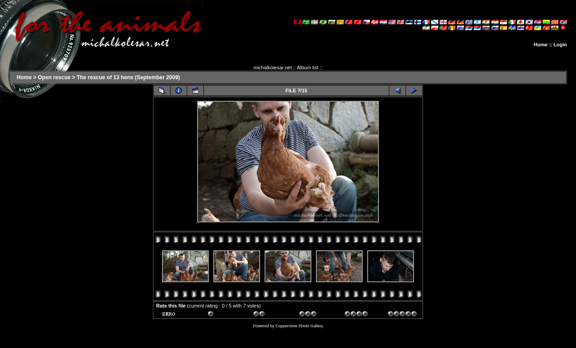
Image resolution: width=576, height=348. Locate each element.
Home (541, 44)
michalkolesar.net (272, 67)
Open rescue (54, 77)
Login (560, 44)
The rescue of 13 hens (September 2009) (128, 77)
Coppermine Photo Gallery (299, 326)
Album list (308, 67)
